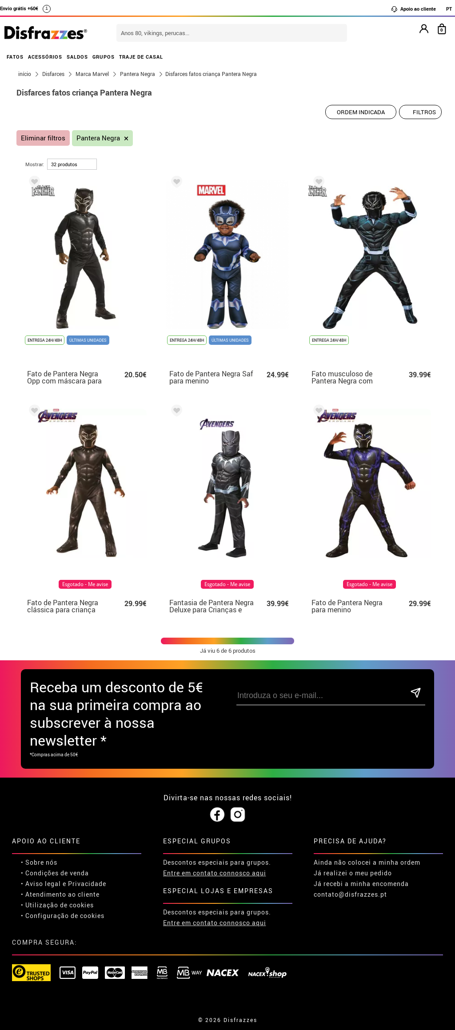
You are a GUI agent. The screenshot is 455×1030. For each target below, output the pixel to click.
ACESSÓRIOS (45, 56)
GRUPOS (103, 56)
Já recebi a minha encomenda (361, 883)
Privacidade (87, 883)
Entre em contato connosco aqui (214, 873)
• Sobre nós (39, 862)
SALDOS (77, 56)
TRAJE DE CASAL (141, 56)
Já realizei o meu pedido (353, 873)
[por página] (72, 164)
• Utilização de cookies (57, 905)
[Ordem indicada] (360, 112)
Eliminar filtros (43, 138)
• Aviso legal (41, 883)
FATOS (15, 56)
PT (449, 8)
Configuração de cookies (64, 915)
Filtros (424, 112)
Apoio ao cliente (413, 8)
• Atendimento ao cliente (60, 894)
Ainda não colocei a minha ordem (367, 862)
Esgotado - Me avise (85, 584)
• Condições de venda (55, 873)
